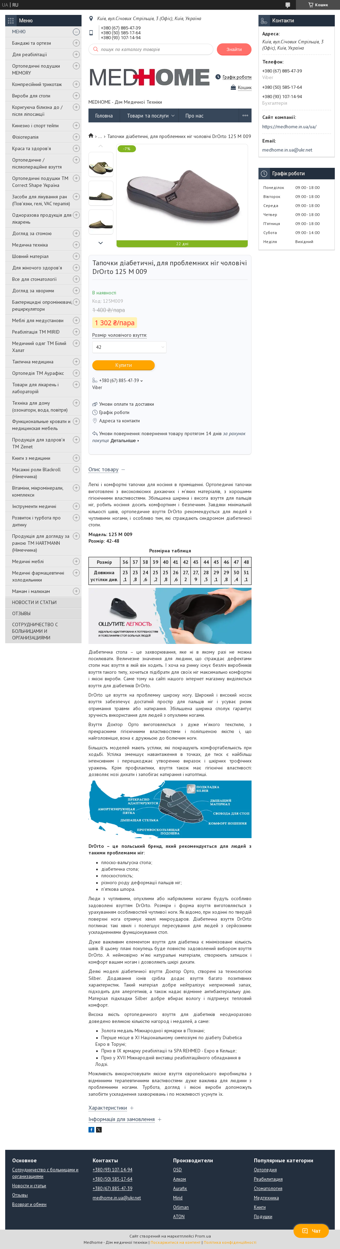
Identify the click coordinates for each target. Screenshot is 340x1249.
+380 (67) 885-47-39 (112, 1188)
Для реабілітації (29, 54)
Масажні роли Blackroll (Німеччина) (36, 473)
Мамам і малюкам (31, 591)
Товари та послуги (148, 115)
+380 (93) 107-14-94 (112, 1170)
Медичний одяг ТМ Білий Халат (39, 346)
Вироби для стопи (31, 96)
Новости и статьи (29, 1186)
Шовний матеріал (30, 256)
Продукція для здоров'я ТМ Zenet (38, 443)
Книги (260, 1207)
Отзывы (20, 1195)
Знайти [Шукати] (234, 49)
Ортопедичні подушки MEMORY (36, 69)
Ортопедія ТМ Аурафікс (38, 373)
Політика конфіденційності (230, 1242)
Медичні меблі (28, 561)
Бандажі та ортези (31, 43)
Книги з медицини (31, 458)
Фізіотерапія (25, 137)
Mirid (177, 1198)
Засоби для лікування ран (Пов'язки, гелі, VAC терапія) (41, 200)
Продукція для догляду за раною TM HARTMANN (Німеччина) (40, 543)
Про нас (195, 115)
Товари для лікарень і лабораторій (35, 388)
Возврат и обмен (29, 1204)
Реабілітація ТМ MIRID (36, 332)
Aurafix (180, 1188)
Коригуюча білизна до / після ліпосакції (37, 110)
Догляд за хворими (33, 290)
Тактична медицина (32, 362)
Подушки (263, 1217)
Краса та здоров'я (31, 148)
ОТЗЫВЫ (21, 613)
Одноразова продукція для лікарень (41, 218)
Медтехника (266, 1198)
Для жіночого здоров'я (37, 268)
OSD (177, 1170)
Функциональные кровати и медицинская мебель (41, 424)
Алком (179, 1179)
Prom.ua (203, 1236)
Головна (104, 115)
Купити (124, 365)
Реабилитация (268, 1179)
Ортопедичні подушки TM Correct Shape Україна (40, 181)
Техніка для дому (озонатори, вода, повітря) (40, 406)
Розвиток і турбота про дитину (36, 521)
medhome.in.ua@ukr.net (287, 150)
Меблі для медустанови (37, 320)
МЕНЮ (19, 31)
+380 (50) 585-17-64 (112, 1179)
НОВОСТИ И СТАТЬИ (34, 602)
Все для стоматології (34, 279)
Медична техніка (30, 245)
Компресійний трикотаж (37, 84)
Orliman (181, 1207)
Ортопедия (265, 1170)
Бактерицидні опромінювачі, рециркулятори (42, 305)
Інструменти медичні (34, 506)
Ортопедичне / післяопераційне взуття (37, 163)
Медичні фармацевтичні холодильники (38, 576)
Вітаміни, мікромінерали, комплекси (37, 491)
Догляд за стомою (32, 233)
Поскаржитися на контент (176, 1242)
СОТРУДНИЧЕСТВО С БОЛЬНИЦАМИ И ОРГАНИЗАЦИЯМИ (35, 631)
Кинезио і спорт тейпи (35, 125)
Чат (311, 1231)
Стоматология (268, 1188)
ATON (179, 1217)
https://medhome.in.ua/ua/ (289, 126)
